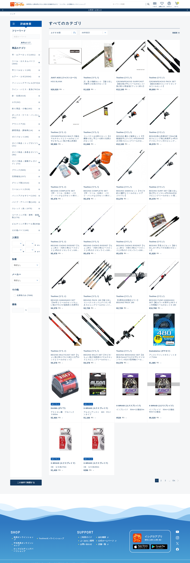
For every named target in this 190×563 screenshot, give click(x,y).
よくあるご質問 (87, 541)
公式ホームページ (106, 541)
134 (173, 480)
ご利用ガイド (86, 537)
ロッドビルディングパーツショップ (23, 550)
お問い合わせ (86, 544)
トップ (12, 14)
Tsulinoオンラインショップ (51, 538)
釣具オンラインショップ (23, 538)
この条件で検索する (26, 482)
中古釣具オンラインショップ (23, 544)
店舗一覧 (102, 544)
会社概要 (102, 537)
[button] (2, 9)
